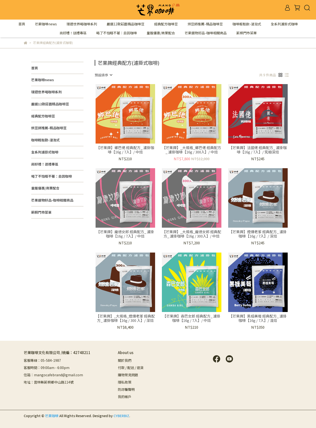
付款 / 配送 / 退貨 (130, 367)
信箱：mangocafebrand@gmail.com (53, 374)
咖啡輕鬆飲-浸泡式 (247, 24)
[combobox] (103, 75)
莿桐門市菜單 (246, 32)
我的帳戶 (124, 396)
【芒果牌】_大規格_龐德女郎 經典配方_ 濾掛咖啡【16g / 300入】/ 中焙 (191, 234)
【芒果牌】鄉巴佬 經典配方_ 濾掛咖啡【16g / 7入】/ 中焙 (125, 149)
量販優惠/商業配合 (161, 32)
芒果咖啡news (46, 24)
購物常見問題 (128, 374)
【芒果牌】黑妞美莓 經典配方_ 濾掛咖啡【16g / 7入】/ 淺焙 (258, 318)
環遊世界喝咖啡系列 (82, 24)
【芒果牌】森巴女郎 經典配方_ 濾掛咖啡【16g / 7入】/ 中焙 (191, 318)
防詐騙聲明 (126, 389)
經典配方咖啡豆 (166, 24)
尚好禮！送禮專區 (73, 32)
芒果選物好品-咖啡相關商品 (206, 32)
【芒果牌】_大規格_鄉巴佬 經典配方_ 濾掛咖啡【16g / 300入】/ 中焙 (191, 149)
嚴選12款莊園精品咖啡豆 (125, 24)
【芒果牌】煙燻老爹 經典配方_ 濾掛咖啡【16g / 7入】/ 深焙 (258, 234)
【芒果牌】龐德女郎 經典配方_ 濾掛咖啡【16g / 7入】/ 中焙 (125, 234)
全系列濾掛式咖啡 (284, 24)
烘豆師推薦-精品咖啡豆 (205, 24)
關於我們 (124, 360)
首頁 (21, 24)
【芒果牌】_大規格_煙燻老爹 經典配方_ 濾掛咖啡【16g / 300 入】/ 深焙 (125, 318)
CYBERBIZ (121, 415)
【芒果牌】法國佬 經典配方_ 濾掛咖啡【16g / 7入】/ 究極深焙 (258, 149)
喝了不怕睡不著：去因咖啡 (116, 32)
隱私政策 (124, 382)
